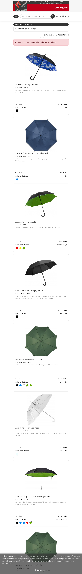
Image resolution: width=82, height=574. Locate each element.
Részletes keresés (23, 24)
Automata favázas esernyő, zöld (29, 359)
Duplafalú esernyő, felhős (26, 85)
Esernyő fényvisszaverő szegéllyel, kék (31, 153)
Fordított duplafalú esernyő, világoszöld (32, 497)
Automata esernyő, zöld (25, 222)
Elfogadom (41, 570)
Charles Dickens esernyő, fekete (29, 291)
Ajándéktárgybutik (61, 8)
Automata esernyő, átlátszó (27, 428)
